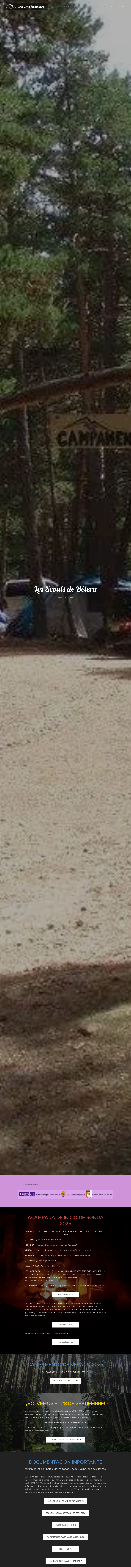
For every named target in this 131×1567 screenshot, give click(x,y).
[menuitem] (59, 6)
